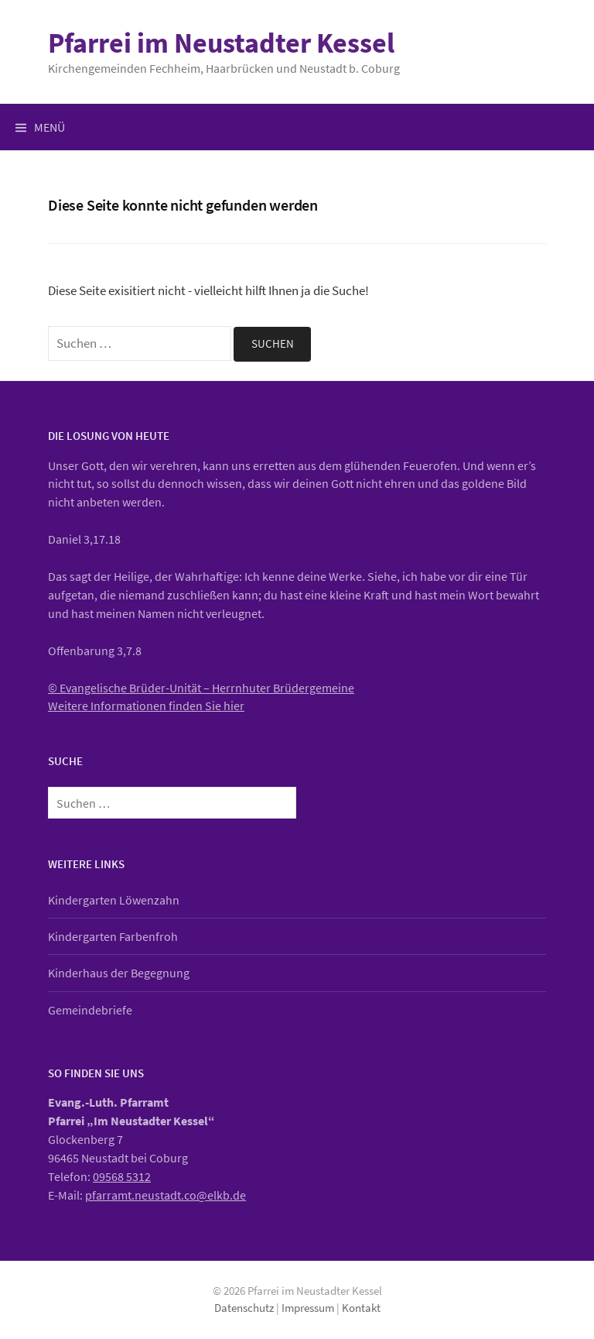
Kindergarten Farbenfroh (113, 936)
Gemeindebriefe (90, 1010)
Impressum (308, 1307)
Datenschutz (244, 1307)
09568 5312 (122, 1176)
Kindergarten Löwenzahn (113, 900)
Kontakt (361, 1307)
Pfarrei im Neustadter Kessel (221, 43)
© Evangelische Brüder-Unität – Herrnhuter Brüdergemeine (201, 687)
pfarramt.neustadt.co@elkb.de (165, 1195)
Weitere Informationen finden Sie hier (146, 705)
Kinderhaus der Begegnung (118, 972)
